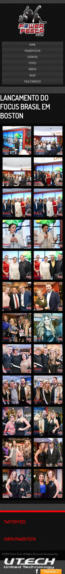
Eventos (32, 57)
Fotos (32, 63)
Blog (32, 75)
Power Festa (32, 51)
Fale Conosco (32, 81)
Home (32, 44)
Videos (32, 69)
